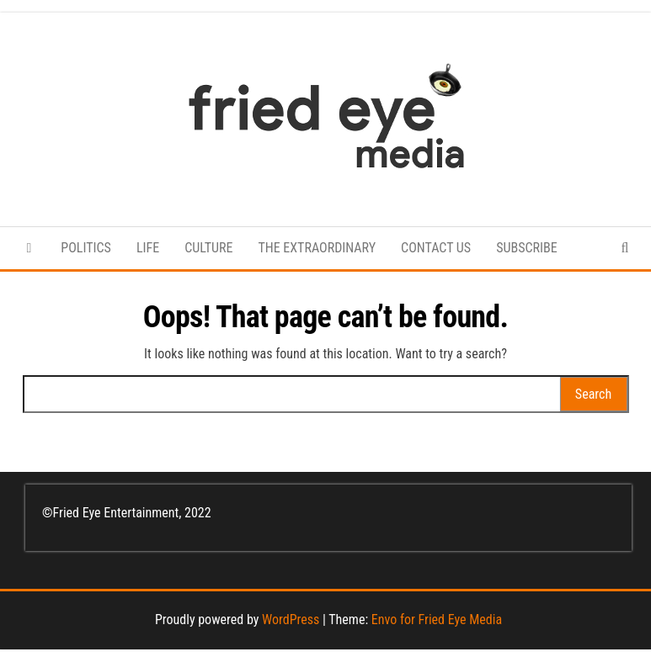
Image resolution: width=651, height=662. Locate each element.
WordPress (290, 620)
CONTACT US (436, 248)
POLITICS (86, 248)
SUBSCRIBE (527, 248)
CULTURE (208, 248)
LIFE (147, 248)
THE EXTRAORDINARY (317, 248)
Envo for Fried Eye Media (436, 620)
